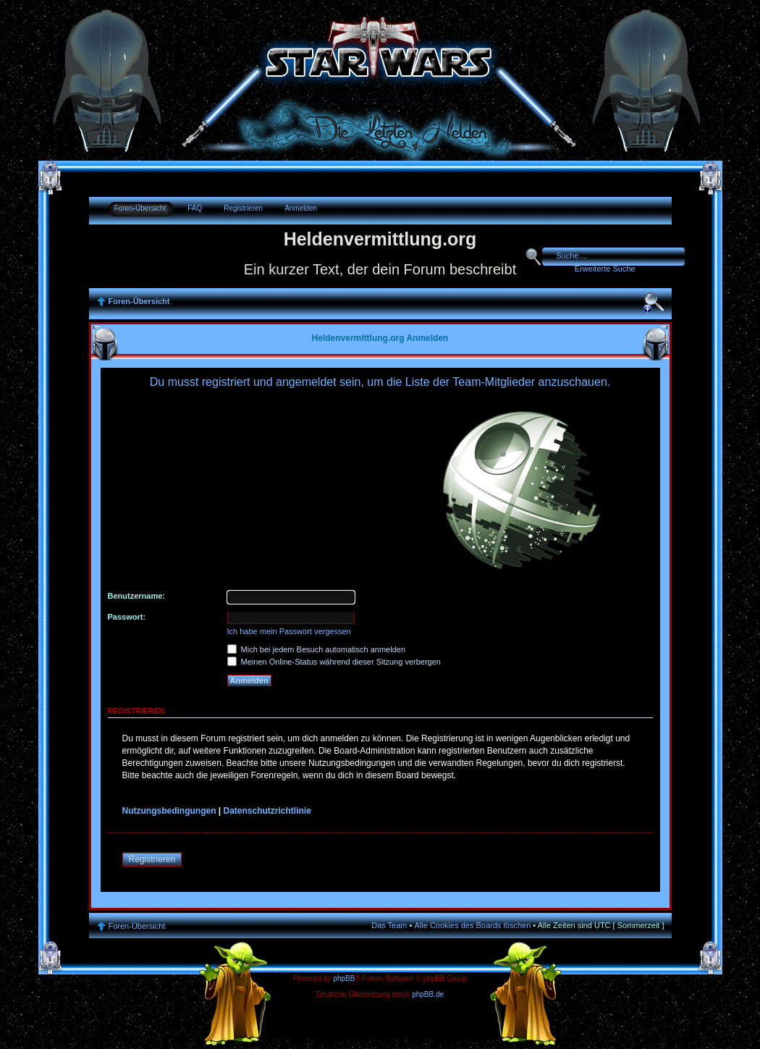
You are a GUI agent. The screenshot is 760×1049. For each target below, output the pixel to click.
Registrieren (243, 208)
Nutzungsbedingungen (169, 811)
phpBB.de (428, 994)
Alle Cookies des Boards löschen (473, 925)
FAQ (194, 208)
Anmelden (300, 208)
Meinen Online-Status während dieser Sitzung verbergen (334, 661)
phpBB (344, 978)
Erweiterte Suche (605, 268)
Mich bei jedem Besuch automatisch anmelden (316, 649)
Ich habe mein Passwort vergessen (289, 631)
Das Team (389, 925)
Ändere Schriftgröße (653, 302)
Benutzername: (136, 595)
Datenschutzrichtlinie (267, 811)
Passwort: (127, 616)
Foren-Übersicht (140, 208)
